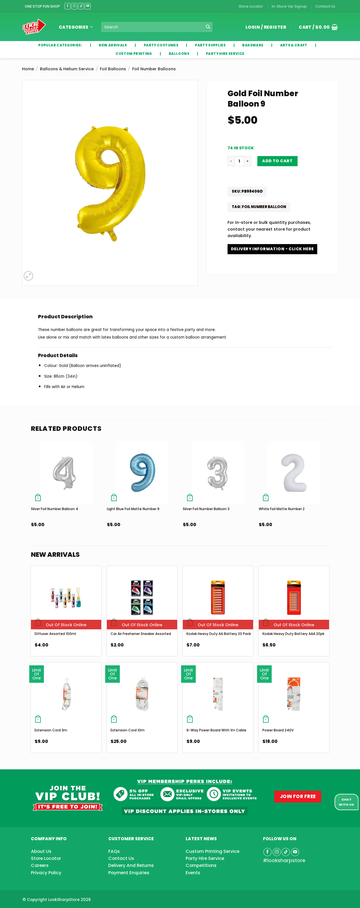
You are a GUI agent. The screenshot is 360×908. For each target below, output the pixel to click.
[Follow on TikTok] (81, 6)
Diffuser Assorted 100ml (55, 633)
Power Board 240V (278, 730)
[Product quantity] (239, 161)
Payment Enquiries (128, 872)
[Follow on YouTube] (88, 6)
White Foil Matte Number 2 (282, 508)
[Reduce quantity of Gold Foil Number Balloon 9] (231, 161)
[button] (316, 27)
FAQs (114, 851)
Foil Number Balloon (264, 206)
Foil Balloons (113, 69)
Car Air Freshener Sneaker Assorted (141, 633)
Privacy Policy (46, 872)
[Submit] (208, 27)
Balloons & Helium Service (67, 69)
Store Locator (251, 6)
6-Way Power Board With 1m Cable (216, 730)
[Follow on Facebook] (67, 6)
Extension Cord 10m (128, 730)
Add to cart (277, 161)
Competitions (201, 865)
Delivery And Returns (131, 865)
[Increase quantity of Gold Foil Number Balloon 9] (247, 161)
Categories (76, 27)
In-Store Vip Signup (289, 6)
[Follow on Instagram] (74, 6)
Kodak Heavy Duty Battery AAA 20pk (293, 633)
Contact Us (325, 6)
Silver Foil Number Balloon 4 (54, 508)
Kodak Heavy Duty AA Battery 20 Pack (218, 633)
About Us (41, 851)
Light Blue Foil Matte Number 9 (133, 508)
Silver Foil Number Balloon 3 (206, 508)
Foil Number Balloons (154, 69)
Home (28, 69)
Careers (40, 865)
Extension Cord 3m (51, 730)
